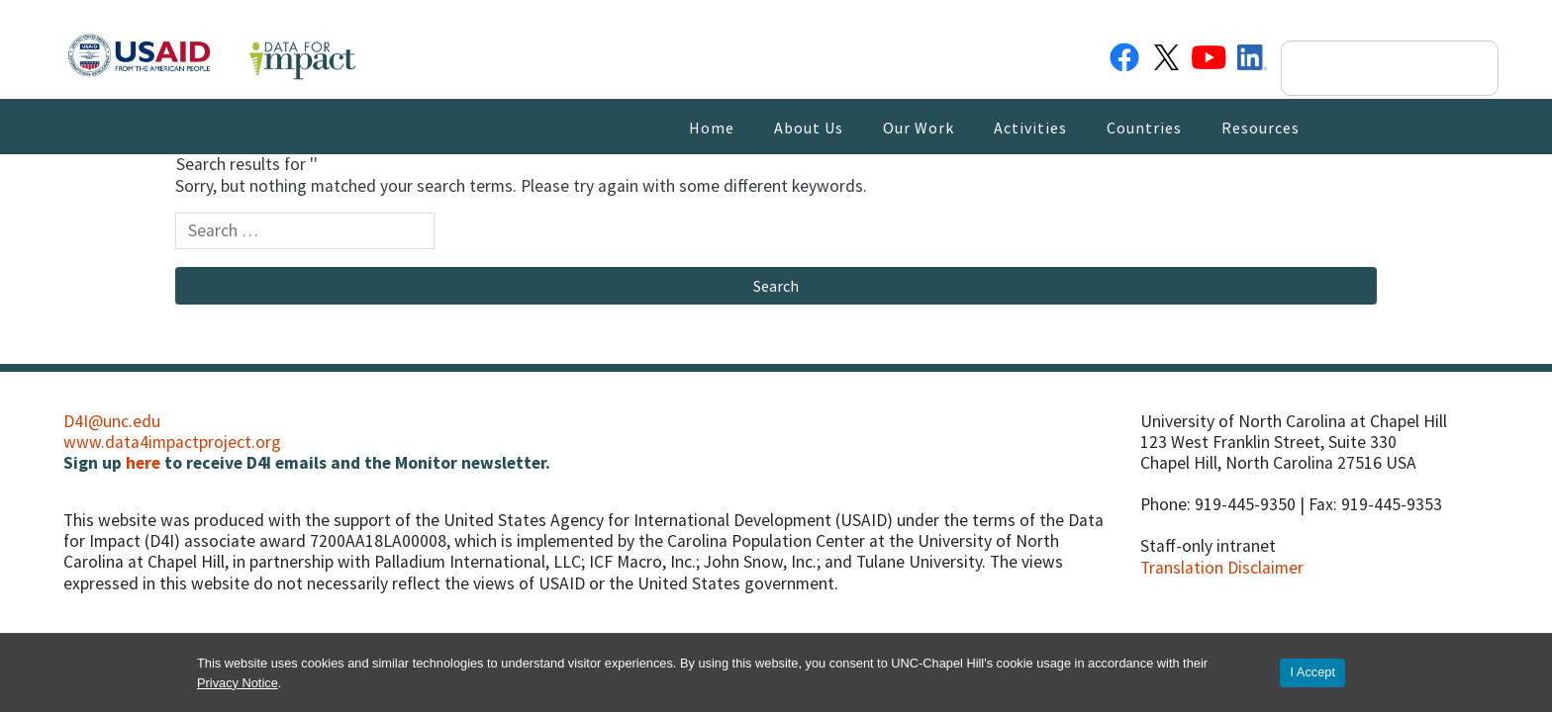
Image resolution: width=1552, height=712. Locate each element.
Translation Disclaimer (1222, 567)
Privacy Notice (237, 682)
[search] (1372, 68)
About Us (808, 127)
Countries (1144, 127)
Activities (1030, 127)
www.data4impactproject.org (172, 442)
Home (711, 127)
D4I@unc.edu (111, 421)
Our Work (918, 127)
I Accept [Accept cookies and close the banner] (1312, 672)
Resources (1260, 127)
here (143, 463)
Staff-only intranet (1208, 546)
